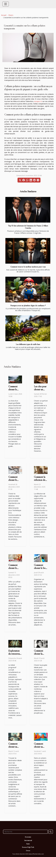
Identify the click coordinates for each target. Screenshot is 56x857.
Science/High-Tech (28, 847)
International (28, 840)
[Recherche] (25, 832)
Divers (10, 15)
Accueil (3, 15)
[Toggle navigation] (5, 4)
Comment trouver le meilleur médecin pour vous (28, 267)
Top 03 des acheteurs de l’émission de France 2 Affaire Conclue (28, 226)
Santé (28, 844)
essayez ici (38, 101)
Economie (28, 837)
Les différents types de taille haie (28, 344)
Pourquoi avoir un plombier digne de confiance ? (28, 305)
